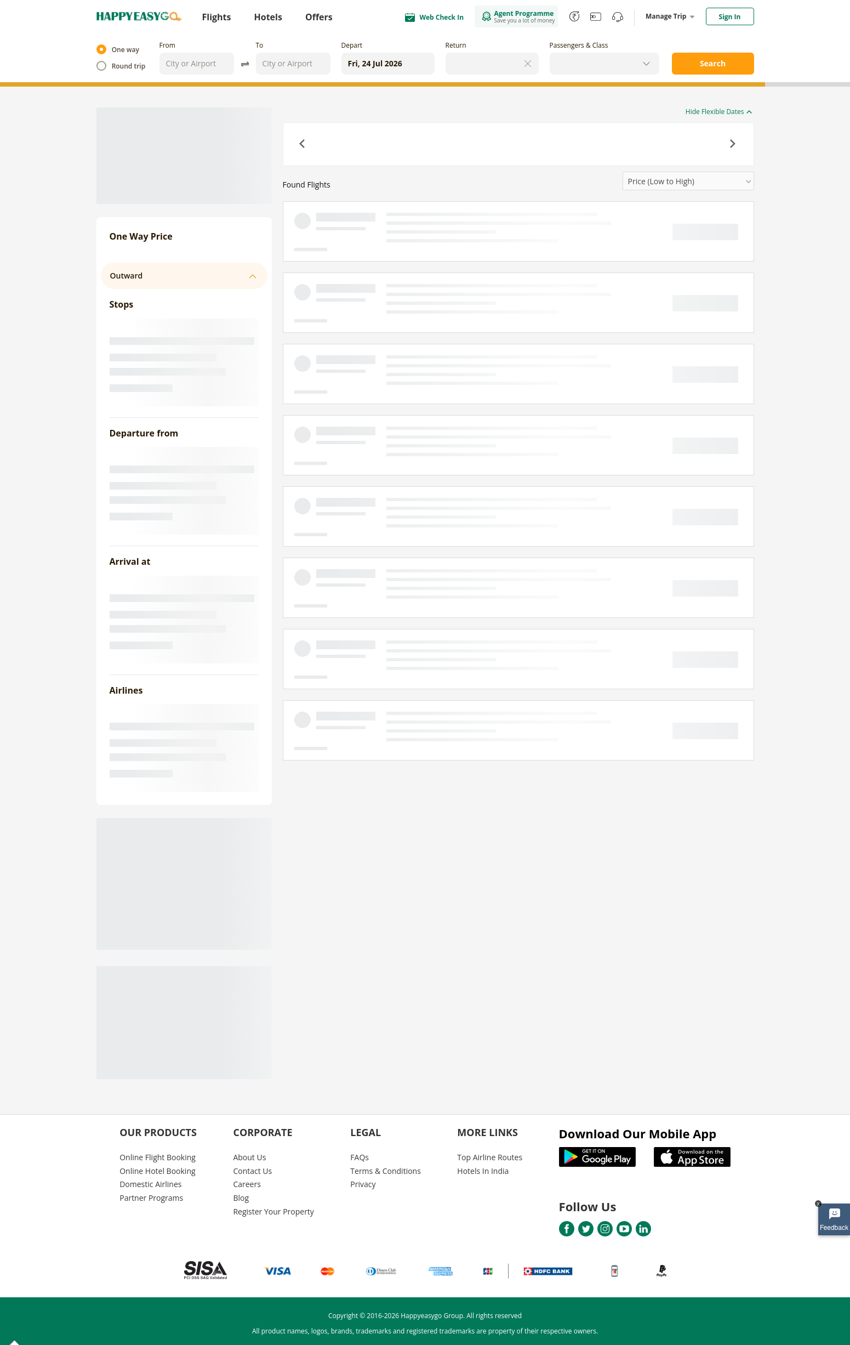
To (260, 45)
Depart (352, 45)
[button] (303, 145)
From (167, 45)
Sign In (730, 16)
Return (456, 45)
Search (713, 63)
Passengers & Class (579, 45)
